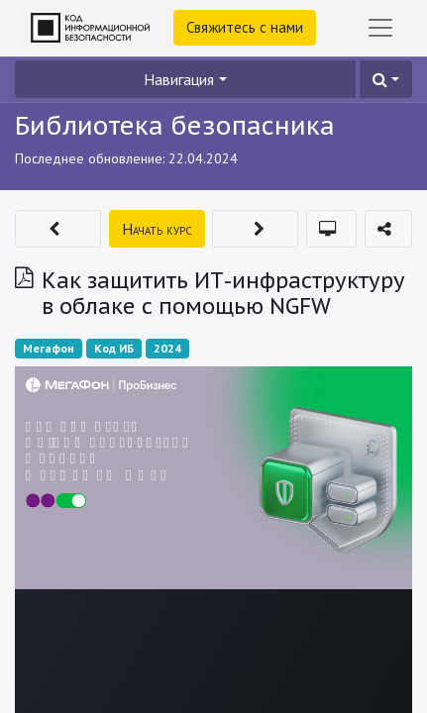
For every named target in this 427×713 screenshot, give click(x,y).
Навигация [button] (179, 79)
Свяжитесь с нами (244, 27)
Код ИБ (114, 348)
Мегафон (48, 348)
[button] (386, 79)
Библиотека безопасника (175, 125)
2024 (167, 348)
